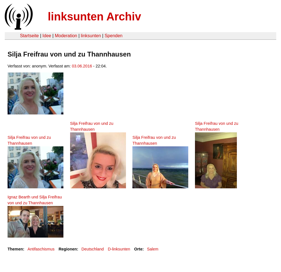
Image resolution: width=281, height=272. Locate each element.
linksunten (91, 35)
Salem (152, 249)
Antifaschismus (40, 249)
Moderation (66, 35)
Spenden (113, 35)
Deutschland (93, 249)
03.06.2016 (82, 66)
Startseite (29, 35)
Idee (46, 35)
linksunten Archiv (94, 16)
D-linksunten (119, 249)
